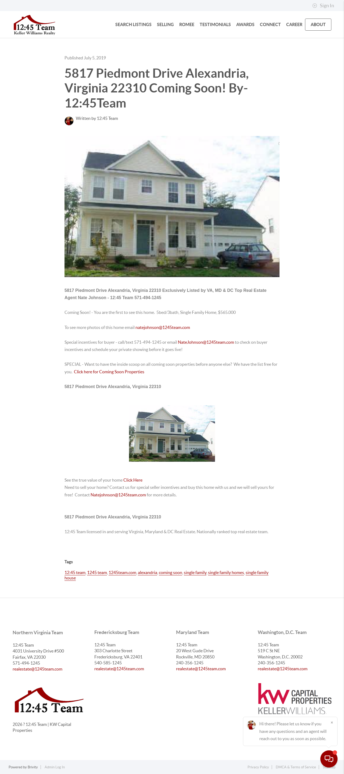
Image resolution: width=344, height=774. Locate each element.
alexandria (147, 572)
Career (294, 24)
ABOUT (318, 24)
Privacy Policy (258, 767)
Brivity (33, 767)
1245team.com (122, 572)
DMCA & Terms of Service (296, 767)
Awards (245, 24)
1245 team (97, 572)
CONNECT (270, 24)
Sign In (323, 5)
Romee (186, 24)
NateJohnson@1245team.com (206, 342)
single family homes (226, 572)
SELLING (165, 24)
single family (195, 572)
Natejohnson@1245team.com (118, 494)
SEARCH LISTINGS (133, 24)
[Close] (332, 722)
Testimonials (215, 24)
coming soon (170, 572)
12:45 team (74, 572)
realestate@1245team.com (37, 668)
